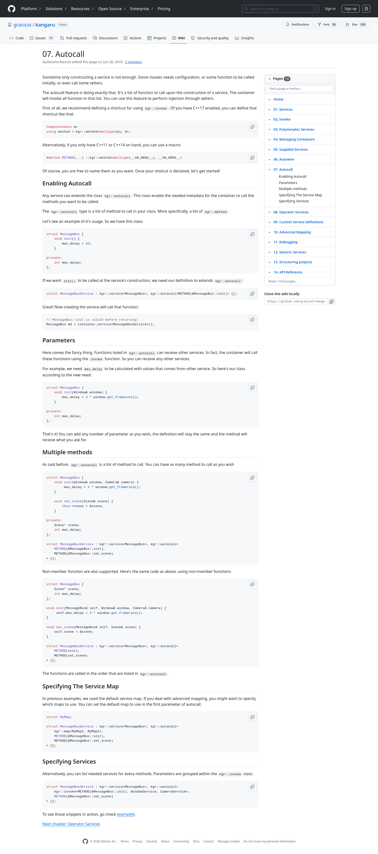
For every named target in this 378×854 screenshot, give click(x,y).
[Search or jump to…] (280, 8)
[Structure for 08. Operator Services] (269, 212)
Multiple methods (293, 188)
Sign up (351, 8)
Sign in (330, 8)
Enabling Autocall (292, 176)
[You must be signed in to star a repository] (356, 24)
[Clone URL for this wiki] (296, 301)
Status (165, 841)
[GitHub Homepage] (85, 841)
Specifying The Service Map (300, 195)
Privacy (137, 841)
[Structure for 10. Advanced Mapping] (269, 232)
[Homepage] (11, 9)
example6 (126, 814)
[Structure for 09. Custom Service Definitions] (269, 222)
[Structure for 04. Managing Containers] (269, 139)
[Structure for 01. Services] (269, 109)
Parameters (288, 182)
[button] (252, 127)
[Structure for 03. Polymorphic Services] (269, 129)
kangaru (45, 24)
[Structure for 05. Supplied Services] (269, 149)
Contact (208, 841)
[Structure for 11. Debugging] (269, 242)
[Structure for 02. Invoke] (269, 119)
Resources (82, 8)
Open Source (112, 8)
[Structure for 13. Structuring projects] (269, 262)
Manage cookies (229, 841)
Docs (196, 841)
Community (181, 841)
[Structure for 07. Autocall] (269, 169)
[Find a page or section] (299, 88)
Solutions (56, 8)
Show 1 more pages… (282, 281)
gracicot (23, 24)
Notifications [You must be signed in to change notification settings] (297, 24)
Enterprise (142, 8)
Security (151, 841)
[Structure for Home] (269, 99)
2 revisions (133, 62)
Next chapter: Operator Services (71, 824)
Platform (31, 8)
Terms (125, 841)
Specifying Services (294, 201)
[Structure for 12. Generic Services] (269, 252)
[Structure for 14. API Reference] (269, 272)
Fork (327, 24)
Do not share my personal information (270, 841)
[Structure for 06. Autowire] (269, 159)
